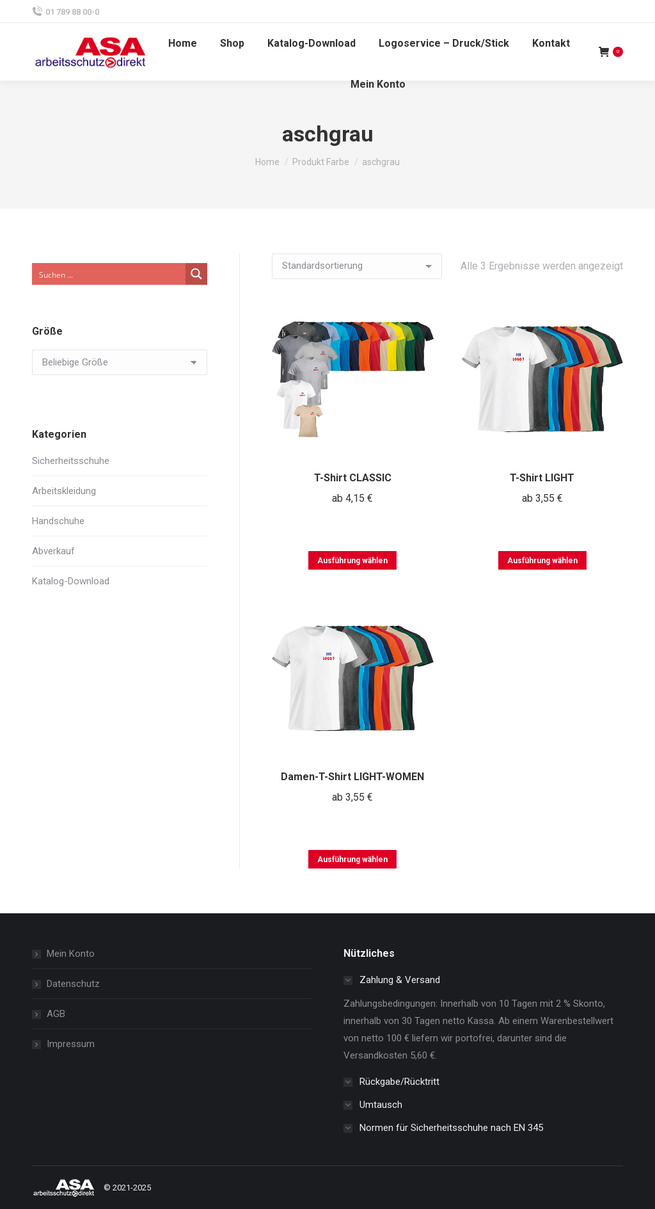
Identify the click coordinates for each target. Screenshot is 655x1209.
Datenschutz (73, 983)
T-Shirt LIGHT (542, 478)
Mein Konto (71, 953)
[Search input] (109, 273)
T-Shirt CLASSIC (352, 478)
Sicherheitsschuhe (70, 461)
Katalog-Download (70, 581)
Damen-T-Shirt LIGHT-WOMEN (352, 777)
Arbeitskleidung (64, 491)
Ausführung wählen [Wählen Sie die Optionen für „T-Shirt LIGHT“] (542, 560)
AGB (56, 1014)
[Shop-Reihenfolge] (357, 266)
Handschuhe (58, 521)
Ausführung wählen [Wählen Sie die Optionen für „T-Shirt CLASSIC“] (352, 560)
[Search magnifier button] (196, 274)
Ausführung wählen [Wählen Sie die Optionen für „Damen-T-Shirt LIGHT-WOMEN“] (352, 859)
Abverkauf (53, 551)
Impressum (71, 1044)
